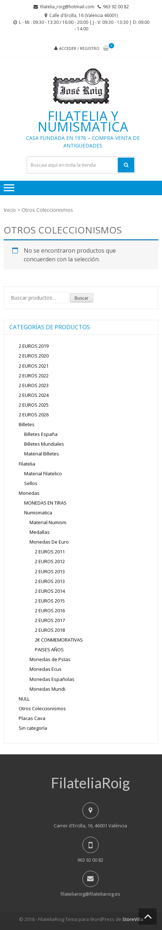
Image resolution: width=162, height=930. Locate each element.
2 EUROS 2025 (34, 405)
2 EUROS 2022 (34, 375)
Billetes (27, 424)
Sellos (30, 483)
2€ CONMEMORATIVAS (59, 640)
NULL (24, 698)
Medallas (40, 532)
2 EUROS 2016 (50, 610)
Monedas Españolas (52, 679)
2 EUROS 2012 (50, 561)
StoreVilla (132, 919)
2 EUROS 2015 (50, 600)
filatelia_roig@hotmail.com (67, 7)
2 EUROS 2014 (50, 591)
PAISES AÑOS (49, 649)
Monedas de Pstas (50, 659)
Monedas (29, 493)
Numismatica (38, 512)
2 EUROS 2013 (50, 571)
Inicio (10, 209)
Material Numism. (48, 522)
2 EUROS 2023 (34, 385)
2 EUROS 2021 (34, 366)
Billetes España (41, 434)
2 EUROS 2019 (34, 346)
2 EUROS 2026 (34, 414)
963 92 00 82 (116, 7)
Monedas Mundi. (48, 689)
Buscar (82, 298)
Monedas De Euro (49, 542)
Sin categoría (33, 728)
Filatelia (27, 463)
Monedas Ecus (46, 669)
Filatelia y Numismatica (82, 121)
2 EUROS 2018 (50, 630)
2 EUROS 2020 (34, 355)
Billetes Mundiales (44, 444)
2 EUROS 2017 (50, 620)
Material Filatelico (43, 473)
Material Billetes (41, 453)
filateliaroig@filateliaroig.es (90, 894)
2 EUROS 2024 (34, 395)
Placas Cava (32, 718)
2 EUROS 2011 (50, 551)
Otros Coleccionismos (42, 708)
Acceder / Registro (79, 48)
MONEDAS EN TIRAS (45, 503)
